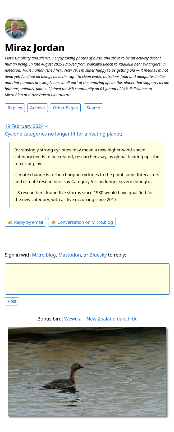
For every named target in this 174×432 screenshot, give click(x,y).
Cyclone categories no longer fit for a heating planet (63, 134)
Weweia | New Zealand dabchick (100, 323)
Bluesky (98, 255)
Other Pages (65, 108)
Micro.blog (44, 255)
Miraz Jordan (35, 47)
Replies (15, 108)
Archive (37, 108)
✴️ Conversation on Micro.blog (82, 222)
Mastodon (69, 255)
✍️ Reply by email (25, 222)
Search (93, 108)
